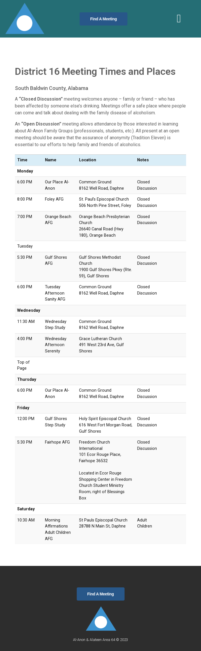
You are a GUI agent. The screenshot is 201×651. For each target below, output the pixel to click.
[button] (179, 18)
